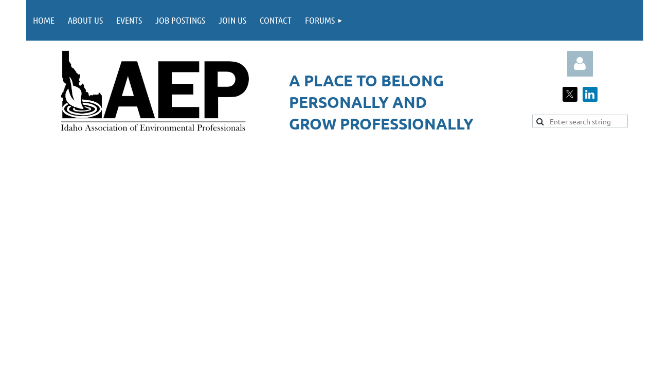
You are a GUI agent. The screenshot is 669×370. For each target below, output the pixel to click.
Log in (580, 64)
